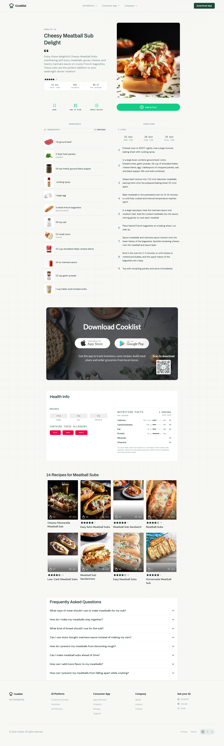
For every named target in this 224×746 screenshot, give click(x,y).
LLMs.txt (173, 731)
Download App (204, 5)
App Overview (99, 699)
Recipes (97, 708)
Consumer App (111, 5)
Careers (138, 704)
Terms (194, 731)
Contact (139, 708)
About (138, 699)
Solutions (55, 704)
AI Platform (90, 5)
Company (131, 5)
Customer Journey (59, 699)
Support (97, 713)
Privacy (184, 731)
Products (97, 704)
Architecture (57, 708)
